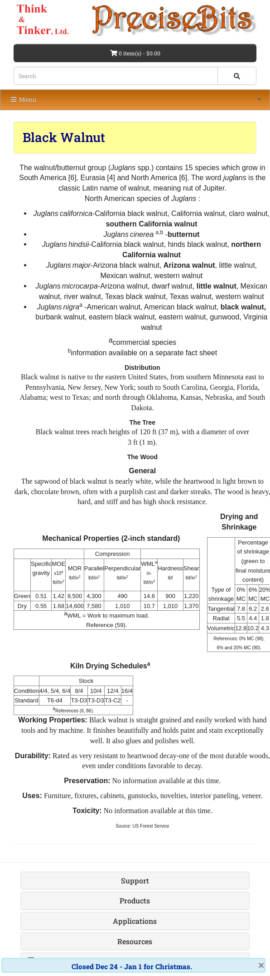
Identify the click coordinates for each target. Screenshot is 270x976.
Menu (23, 99)
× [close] (261, 965)
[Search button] (236, 76)
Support (135, 880)
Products (135, 900)
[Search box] (116, 76)
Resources (134, 941)
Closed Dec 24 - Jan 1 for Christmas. (132, 966)
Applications (135, 921)
